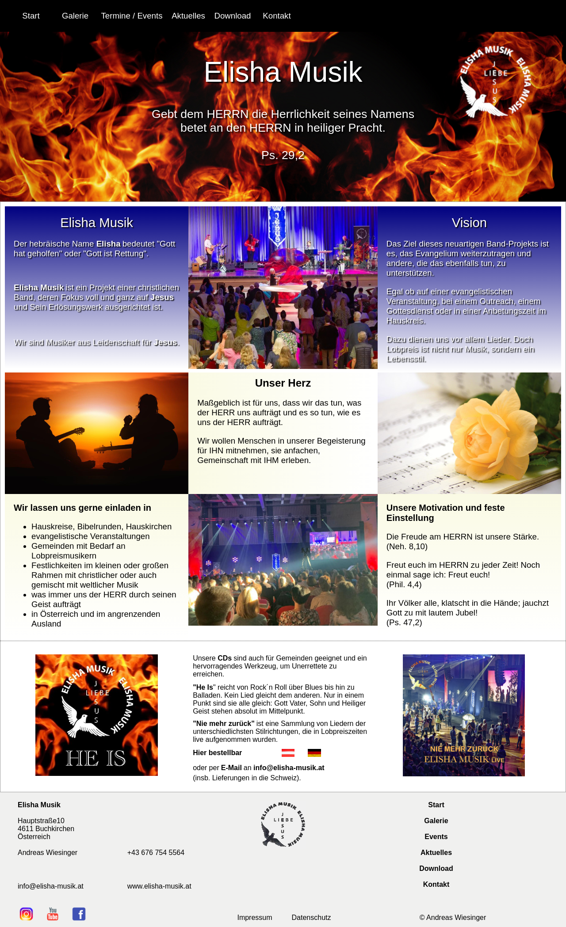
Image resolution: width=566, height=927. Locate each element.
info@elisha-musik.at (289, 767)
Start (436, 805)
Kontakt (436, 884)
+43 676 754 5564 (155, 852)
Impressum (254, 917)
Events (435, 836)
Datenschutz (311, 917)
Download (436, 868)
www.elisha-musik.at (159, 886)
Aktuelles (436, 852)
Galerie (436, 820)
